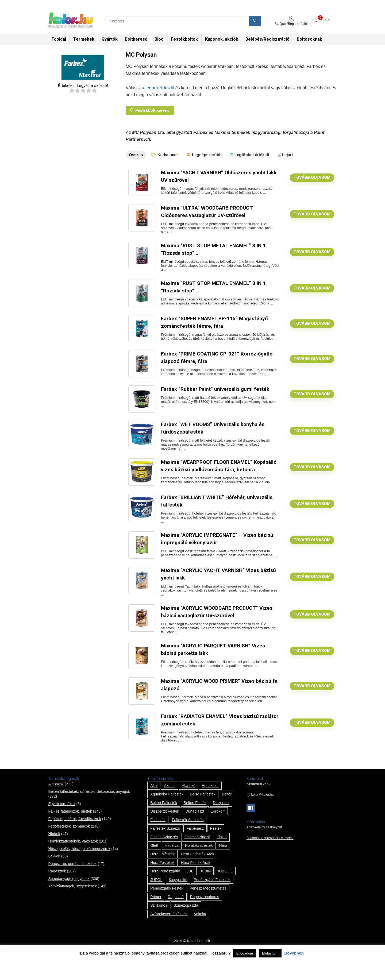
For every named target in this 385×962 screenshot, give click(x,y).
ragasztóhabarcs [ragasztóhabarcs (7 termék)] (204, 902)
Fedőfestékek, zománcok (69, 831)
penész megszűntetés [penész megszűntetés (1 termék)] (208, 893)
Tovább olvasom (312, 177)
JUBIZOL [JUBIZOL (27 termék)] (225, 876)
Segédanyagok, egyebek (68, 884)
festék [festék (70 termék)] (215, 834)
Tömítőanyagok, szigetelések (72, 891)
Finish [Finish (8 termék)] (221, 842)
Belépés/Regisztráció (267, 39)
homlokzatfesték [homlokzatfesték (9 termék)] (199, 851)
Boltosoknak (309, 39)
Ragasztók (57, 876)
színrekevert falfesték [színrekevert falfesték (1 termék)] (168, 919)
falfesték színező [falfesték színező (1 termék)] (165, 834)
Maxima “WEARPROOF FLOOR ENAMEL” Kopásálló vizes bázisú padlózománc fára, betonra (211, 469)
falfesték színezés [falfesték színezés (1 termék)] (187, 825)
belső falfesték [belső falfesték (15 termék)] (202, 799)
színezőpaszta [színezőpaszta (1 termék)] (186, 911)
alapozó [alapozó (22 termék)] (188, 791)
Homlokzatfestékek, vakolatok (73, 846)
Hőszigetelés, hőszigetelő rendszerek (79, 854)
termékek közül (159, 88)
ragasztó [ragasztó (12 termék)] (175, 902)
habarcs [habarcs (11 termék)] (172, 851)
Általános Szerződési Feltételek (270, 843)
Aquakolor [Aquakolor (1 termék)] (210, 791)
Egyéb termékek (61, 809)
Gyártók (110, 39)
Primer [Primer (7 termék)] (155, 902)
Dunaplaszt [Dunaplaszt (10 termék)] (195, 816)
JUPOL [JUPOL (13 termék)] (156, 885)
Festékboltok (184, 39)
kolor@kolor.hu (262, 800)
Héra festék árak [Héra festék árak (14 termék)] (195, 868)
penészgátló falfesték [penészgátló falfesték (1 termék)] (212, 885)
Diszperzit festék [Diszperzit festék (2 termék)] (164, 816)
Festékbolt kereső (150, 110)
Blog (159, 39)
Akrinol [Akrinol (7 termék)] (169, 791)
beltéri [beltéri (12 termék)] (227, 799)
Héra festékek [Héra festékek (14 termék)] (162, 868)
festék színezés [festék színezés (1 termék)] (164, 842)
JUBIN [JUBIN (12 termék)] (205, 876)
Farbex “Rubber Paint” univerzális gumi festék (215, 388)
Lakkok (54, 861)
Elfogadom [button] (244, 953)
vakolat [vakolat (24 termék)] (200, 919)
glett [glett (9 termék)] (154, 851)
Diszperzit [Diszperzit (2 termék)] (221, 808)
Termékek (83, 39)
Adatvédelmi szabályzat (264, 832)
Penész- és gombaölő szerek (72, 869)
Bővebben (294, 953)
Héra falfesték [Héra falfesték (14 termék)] (162, 859)
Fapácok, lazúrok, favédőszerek (74, 824)
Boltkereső (136, 39)
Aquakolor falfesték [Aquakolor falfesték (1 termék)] (166, 799)
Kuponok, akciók (221, 39)
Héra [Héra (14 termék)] (223, 851)
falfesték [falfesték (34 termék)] (157, 825)
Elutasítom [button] (270, 953)
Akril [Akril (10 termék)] (153, 791)
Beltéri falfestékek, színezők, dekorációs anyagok (89, 797)
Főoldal (59, 39)
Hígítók (54, 839)
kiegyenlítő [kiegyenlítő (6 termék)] (178, 885)
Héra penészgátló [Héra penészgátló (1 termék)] (165, 876)
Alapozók (56, 789)
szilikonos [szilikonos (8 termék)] (158, 911)
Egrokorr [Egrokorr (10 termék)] (218, 816)
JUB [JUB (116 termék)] (190, 876)
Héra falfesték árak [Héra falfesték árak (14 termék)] (197, 859)
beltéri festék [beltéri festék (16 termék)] (195, 808)
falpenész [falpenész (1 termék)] (195, 834)
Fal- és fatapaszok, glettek (70, 816)
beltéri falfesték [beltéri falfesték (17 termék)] (163, 808)
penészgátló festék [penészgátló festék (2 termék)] (166, 893)
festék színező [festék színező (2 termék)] (197, 842)
